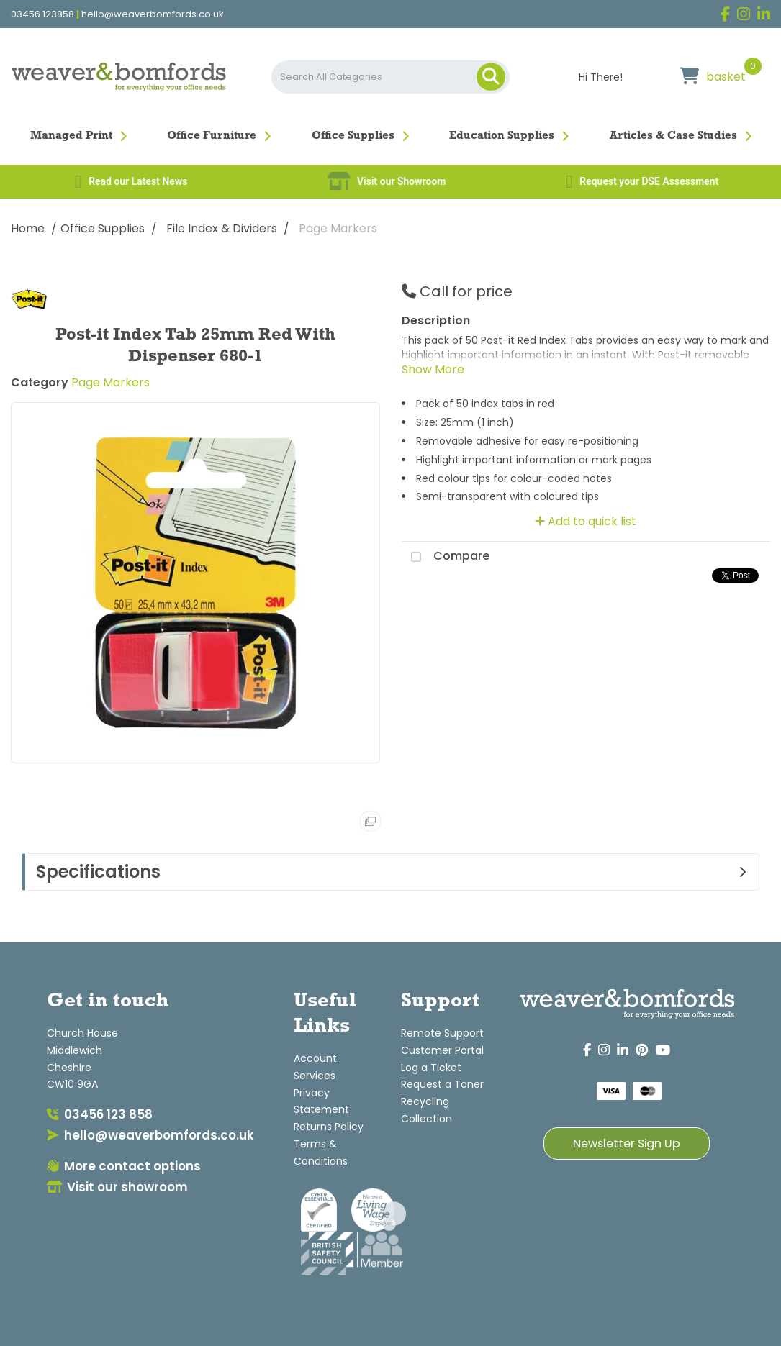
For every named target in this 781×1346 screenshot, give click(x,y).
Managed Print (71, 136)
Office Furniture (211, 136)
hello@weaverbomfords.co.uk (152, 14)
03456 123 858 (100, 1114)
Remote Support (442, 1033)
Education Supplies (501, 136)
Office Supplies (353, 136)
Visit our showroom (117, 1187)
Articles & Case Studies (673, 136)
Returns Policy (329, 1126)
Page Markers (338, 228)
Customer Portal (442, 1050)
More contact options (124, 1166)
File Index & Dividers (221, 228)
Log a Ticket (431, 1067)
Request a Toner (442, 1084)
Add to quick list (585, 521)
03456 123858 (42, 14)
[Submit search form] (491, 77)
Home (28, 228)
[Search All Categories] (390, 77)
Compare (445, 556)
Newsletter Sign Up (626, 1143)
